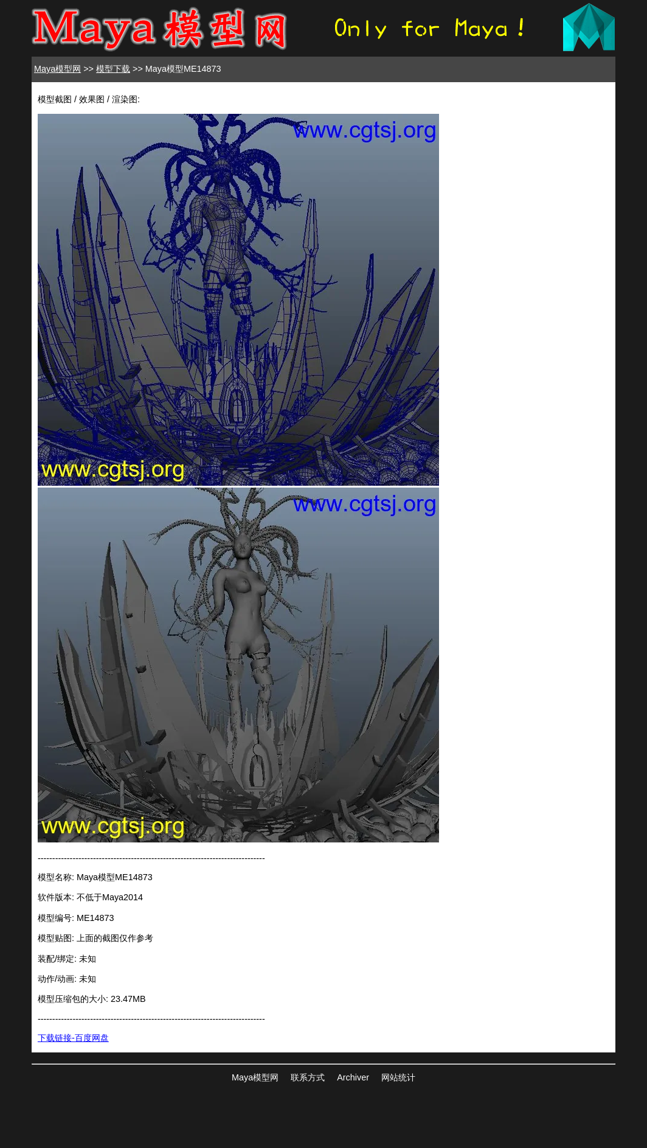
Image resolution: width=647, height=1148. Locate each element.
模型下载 (113, 69)
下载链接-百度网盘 (73, 1038)
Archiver (353, 1077)
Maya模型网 (57, 69)
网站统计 (398, 1077)
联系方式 (308, 1077)
